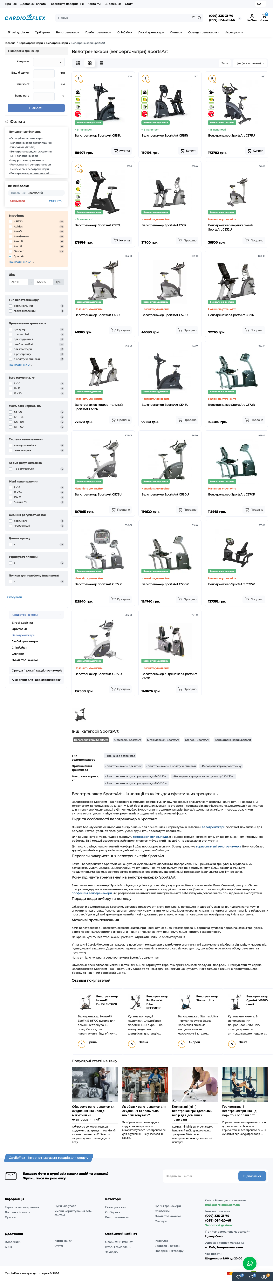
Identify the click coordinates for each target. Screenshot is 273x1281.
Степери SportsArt (196, 739)
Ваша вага (22, 95)
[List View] (78, 63)
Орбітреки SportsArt (127, 739)
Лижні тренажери (25, 660)
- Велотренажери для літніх (123, 766)
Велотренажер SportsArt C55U (97, 315)
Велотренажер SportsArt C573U (98, 225)
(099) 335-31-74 (221, 16)
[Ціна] (18, 282)
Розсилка (161, 1241)
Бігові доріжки (22, 622)
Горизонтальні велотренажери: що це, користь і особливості (239, 1111)
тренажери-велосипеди (150, 837)
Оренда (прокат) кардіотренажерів (37, 670)
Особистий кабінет (119, 1242)
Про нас (11, 4)
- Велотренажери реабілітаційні (30, 142)
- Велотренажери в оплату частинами (171, 766)
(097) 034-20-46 (222, 20)
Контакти (94, 4)
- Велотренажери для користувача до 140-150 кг (136, 776)
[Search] (199, 18)
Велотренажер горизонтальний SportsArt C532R (99, 407)
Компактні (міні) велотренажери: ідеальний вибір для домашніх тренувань (192, 1113)
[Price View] (101, 63)
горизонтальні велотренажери (218, 846)
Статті (129, 4)
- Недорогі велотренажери (26, 160)
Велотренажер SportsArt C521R (231, 315)
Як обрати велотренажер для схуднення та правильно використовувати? (144, 1111)
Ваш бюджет (20, 72)
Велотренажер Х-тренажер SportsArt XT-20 (169, 676)
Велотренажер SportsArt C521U (164, 315)
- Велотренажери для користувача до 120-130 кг (204, 776)
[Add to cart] (121, 151)
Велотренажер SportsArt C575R (231, 584)
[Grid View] (89, 63)
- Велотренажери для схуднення (30, 151)
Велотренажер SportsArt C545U (164, 405)
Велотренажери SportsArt (91, 739)
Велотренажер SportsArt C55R (163, 225)
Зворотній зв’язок (167, 1246)
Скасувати (17, 201)
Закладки (112, 1252)
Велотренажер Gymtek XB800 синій (257, 1000)
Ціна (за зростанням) (250, 63)
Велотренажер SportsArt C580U (165, 494)
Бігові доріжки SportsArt (163, 739)
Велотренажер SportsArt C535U (98, 135)
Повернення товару (169, 1251)
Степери (18, 654)
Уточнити (56, 201)
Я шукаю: (23, 61)
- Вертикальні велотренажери (29, 169)
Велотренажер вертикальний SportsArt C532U (230, 227)
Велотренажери (23, 635)
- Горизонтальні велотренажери (30, 164)
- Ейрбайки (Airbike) (22, 147)
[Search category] (193, 18)
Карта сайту (63, 1241)
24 (225, 63)
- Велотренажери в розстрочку (221, 766)
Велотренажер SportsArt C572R (231, 405)
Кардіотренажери (25, 615)
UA (259, 4)
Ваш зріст (22, 84)
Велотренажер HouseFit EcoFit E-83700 (107, 1000)
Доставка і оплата (33, 4)
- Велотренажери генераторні (29, 173)
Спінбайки (19, 647)
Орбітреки (19, 629)
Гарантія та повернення (67, 4)
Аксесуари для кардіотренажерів (36, 680)
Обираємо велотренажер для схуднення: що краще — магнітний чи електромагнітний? (94, 1113)
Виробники (113, 4)
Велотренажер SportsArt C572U (98, 494)
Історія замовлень (118, 1247)
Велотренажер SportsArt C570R (231, 494)
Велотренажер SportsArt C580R (165, 584)
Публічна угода (65, 1206)
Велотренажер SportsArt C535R (164, 135)
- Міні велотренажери (23, 155)
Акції (8, 1247)
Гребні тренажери (25, 641)
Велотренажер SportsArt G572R (98, 584)
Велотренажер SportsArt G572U (98, 674)
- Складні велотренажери (26, 138)
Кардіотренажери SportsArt (233, 739)
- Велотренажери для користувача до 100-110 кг (136, 783)
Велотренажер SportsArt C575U (231, 135)
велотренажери (213, 827)
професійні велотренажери (92, 893)
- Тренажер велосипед (120, 755)
